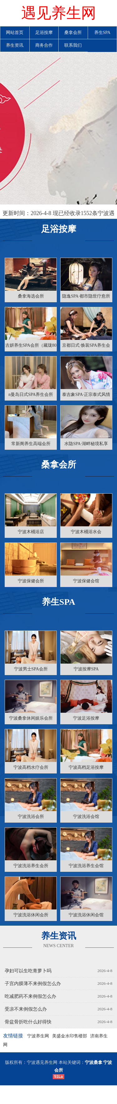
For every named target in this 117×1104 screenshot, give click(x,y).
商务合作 (44, 45)
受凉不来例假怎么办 (26, 1009)
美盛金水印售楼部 (69, 1036)
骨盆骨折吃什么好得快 (28, 1021)
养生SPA (102, 32)
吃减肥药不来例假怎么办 (30, 996)
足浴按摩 (44, 32)
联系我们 (73, 45)
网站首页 (14, 32)
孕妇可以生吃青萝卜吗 (28, 970)
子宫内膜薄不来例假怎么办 (33, 983)
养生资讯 (14, 45)
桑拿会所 (73, 32)
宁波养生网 (38, 1036)
